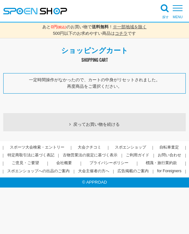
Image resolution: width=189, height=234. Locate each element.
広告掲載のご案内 (133, 171)
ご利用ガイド (137, 155)
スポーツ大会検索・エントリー (37, 147)
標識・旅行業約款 (161, 163)
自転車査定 (169, 147)
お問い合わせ (169, 155)
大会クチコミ (89, 147)
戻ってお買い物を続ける (96, 124)
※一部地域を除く (130, 26)
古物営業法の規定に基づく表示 (90, 155)
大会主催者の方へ (93, 171)
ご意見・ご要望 (25, 163)
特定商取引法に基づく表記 (30, 155)
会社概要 (64, 163)
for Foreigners (169, 171)
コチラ (121, 33)
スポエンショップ (130, 147)
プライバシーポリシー (108, 163)
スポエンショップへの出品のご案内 (38, 171)
